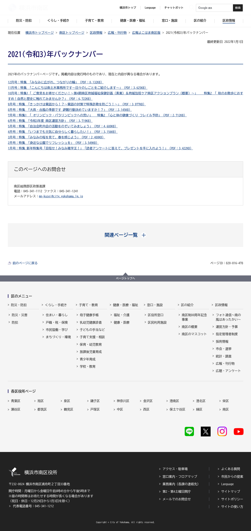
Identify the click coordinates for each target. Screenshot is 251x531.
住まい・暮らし (57, 315)
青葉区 (15, 400)
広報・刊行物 (117, 32)
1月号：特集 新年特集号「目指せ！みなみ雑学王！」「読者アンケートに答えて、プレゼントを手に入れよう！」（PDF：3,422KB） (100, 148)
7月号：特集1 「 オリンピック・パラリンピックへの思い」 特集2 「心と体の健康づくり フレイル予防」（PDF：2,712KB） (97, 115)
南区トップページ (71, 32)
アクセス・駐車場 (175, 468)
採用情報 (222, 341)
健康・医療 (121, 322)
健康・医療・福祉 (125, 304)
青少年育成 (87, 359)
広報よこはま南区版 (146, 32)
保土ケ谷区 (177, 409)
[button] (125, 235)
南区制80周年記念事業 (194, 317)
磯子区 (95, 400)
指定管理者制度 (227, 334)
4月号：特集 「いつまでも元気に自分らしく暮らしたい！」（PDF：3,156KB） (63, 131)
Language (227, 484)
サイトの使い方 (232, 506)
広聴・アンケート (228, 370)
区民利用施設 (157, 322)
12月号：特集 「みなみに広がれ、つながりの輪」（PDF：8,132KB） (56, 82)
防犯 (15, 322)
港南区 (174, 400)
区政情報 (96, 32)
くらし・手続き (56, 304)
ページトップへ (125, 278)
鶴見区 (68, 409)
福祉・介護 (121, 315)
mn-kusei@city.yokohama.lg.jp (61, 196)
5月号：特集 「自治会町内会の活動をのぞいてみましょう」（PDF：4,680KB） (63, 126)
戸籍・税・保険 (57, 322)
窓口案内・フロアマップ (180, 476)
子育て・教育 (88, 304)
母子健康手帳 (89, 315)
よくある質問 (230, 468)
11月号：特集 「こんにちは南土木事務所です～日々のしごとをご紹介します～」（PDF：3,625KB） (77, 87)
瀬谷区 (15, 409)
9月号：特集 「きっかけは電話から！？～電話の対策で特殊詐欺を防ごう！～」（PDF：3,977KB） (77, 104)
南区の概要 (189, 326)
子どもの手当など (92, 329)
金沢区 (148, 400)
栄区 (226, 400)
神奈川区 (123, 400)
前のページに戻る (25, 263)
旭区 (40, 400)
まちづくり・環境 (58, 337)
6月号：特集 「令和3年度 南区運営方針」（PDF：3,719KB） (50, 120)
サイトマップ (230, 491)
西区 (146, 409)
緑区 (199, 409)
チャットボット (174, 7)
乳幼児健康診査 (91, 322)
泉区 (67, 400)
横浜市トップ (128, 7)
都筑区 (42, 409)
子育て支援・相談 (92, 337)
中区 (120, 409)
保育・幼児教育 (91, 344)
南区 (226, 409)
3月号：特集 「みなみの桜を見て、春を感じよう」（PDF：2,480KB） (56, 137)
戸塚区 (95, 409)
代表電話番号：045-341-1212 (33, 506)
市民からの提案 (232, 476)
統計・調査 (223, 356)
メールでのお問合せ (177, 499)
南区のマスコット (194, 334)
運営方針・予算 (227, 326)
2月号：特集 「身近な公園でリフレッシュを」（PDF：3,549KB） (53, 142)
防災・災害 (19, 315)
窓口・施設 (155, 304)
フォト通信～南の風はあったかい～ (228, 317)
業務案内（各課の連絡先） (181, 484)
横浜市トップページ (39, 32)
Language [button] (150, 7)
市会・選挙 (223, 348)
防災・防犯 (19, 304)
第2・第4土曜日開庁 (177, 491)
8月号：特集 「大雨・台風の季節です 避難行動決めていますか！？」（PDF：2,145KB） (70, 109)
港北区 (201, 400)
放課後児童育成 (91, 351)
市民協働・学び (57, 329)
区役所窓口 (156, 315)
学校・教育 (87, 366)
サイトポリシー (232, 499)
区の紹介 (187, 304)
